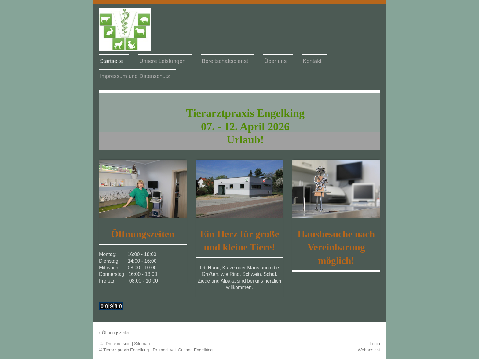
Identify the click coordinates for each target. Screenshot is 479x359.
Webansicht (369, 349)
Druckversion (115, 343)
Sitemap (142, 343)
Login (375, 343)
